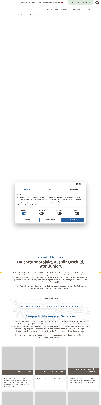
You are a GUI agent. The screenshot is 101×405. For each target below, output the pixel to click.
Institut (88, 9)
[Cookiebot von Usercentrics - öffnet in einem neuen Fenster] (77, 184)
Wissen (64, 9)
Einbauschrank (24, 372)
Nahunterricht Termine (45, 2)
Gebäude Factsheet (51, 307)
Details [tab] (50, 189)
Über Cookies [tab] (74, 189)
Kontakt (57, 2)
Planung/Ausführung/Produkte (73, 307)
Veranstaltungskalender (28, 2)
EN (64, 2)
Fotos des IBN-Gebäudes (53, 372)
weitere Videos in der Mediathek (28, 307)
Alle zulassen (73, 219)
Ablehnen (27, 219)
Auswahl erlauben (50, 219)
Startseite (20, 15)
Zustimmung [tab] (26, 189)
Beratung (76, 9)
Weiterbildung (52, 9)
